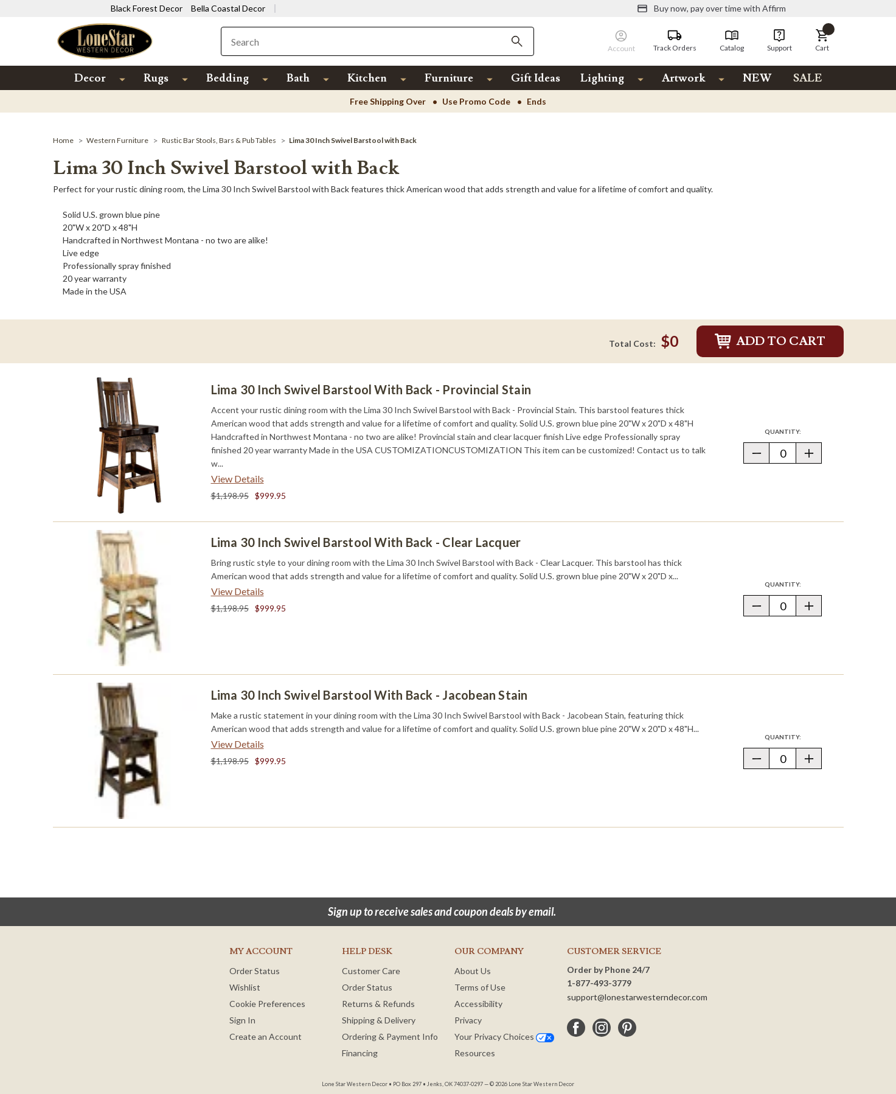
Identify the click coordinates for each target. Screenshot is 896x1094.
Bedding (227, 78)
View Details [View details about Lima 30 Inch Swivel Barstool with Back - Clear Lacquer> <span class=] (237, 591)
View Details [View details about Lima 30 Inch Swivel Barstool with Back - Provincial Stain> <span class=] (237, 478)
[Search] (517, 41)
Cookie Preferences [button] (267, 1003)
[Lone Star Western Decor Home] (105, 40)
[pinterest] (627, 1028)
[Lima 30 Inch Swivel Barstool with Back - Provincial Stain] (129, 445)
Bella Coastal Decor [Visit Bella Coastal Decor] (228, 8)
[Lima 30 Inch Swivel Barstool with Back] (353, 140)
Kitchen (367, 78)
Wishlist (244, 987)
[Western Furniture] (117, 140)
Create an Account (265, 1036)
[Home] (63, 140)
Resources (474, 1053)
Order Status (254, 971)
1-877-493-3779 (599, 983)
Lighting (602, 78)
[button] (822, 40)
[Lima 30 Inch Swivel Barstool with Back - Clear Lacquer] (129, 598)
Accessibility (478, 1003)
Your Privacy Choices (504, 1036)
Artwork (683, 78)
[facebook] (576, 1028)
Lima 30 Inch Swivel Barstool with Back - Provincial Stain (371, 389)
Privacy (468, 1020)
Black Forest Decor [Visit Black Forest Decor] (146, 8)
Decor (90, 78)
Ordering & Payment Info (390, 1036)
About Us (472, 971)
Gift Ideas (535, 78)
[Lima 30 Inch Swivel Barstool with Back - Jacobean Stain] (129, 751)
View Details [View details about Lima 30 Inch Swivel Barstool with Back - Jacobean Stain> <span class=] (237, 744)
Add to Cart (770, 341)
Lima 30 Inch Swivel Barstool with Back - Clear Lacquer (366, 542)
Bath (298, 78)
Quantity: (793, 431)
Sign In (242, 1020)
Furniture (449, 78)
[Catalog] (732, 40)
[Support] (779, 40)
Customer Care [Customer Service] (371, 971)
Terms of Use (479, 987)
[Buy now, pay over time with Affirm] (711, 8)
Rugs (156, 78)
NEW (757, 78)
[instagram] (601, 1028)
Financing (360, 1053)
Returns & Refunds (378, 1003)
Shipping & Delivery (378, 1020)
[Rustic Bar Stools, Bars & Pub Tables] (219, 140)
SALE (807, 78)
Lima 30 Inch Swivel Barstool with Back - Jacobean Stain (369, 695)
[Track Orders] (674, 40)
